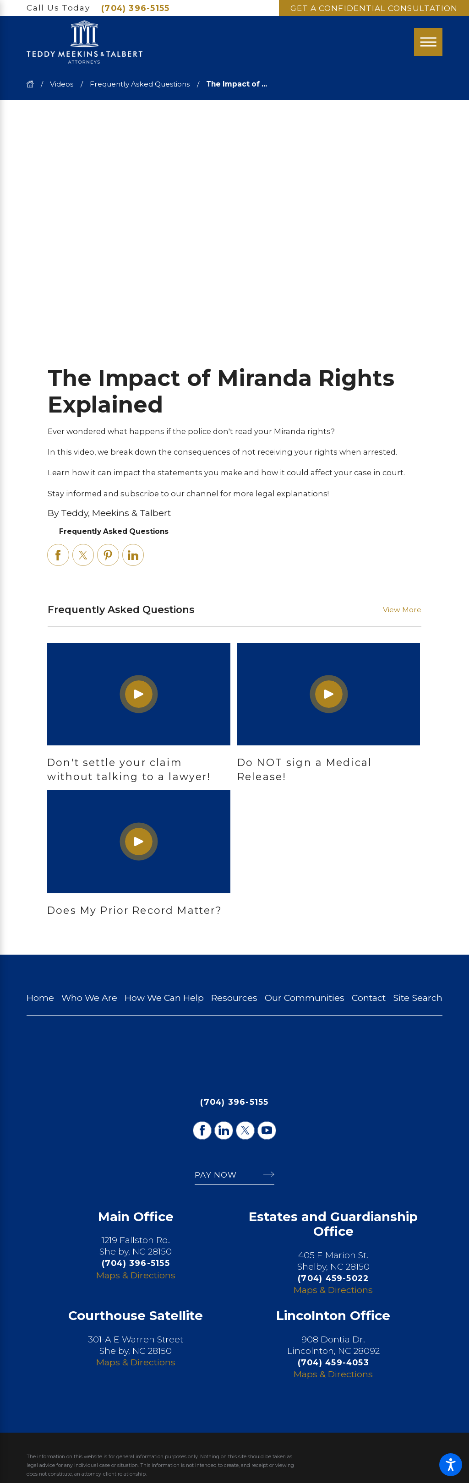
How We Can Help (164, 997)
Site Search (417, 997)
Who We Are (89, 997)
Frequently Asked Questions (140, 84)
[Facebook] (202, 1130)
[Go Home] (34, 84)
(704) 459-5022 (333, 1278)
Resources (234, 997)
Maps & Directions (135, 1275)
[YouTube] (266, 1130)
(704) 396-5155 (135, 8)
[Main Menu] (428, 42)
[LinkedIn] (223, 1130)
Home (40, 997)
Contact (369, 997)
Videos (61, 84)
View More (402, 609)
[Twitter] (245, 1130)
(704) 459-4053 (333, 1362)
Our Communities (304, 997)
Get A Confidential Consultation (374, 8)
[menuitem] (40, 998)
